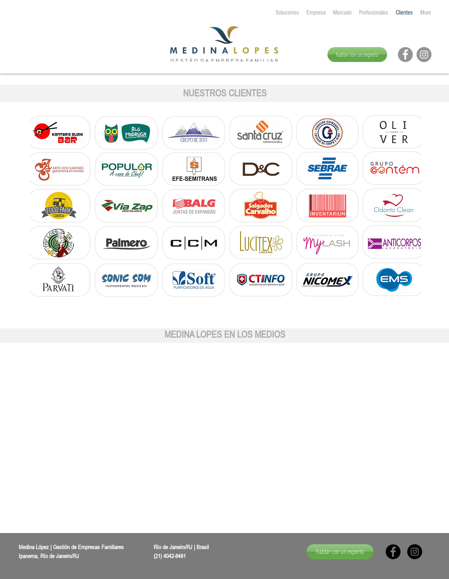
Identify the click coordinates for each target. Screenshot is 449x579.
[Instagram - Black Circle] (414, 551)
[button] (99, 431)
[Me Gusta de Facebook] (395, 59)
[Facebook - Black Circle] (393, 551)
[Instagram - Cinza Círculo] (424, 54)
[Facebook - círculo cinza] (405, 54)
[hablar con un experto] (357, 54)
